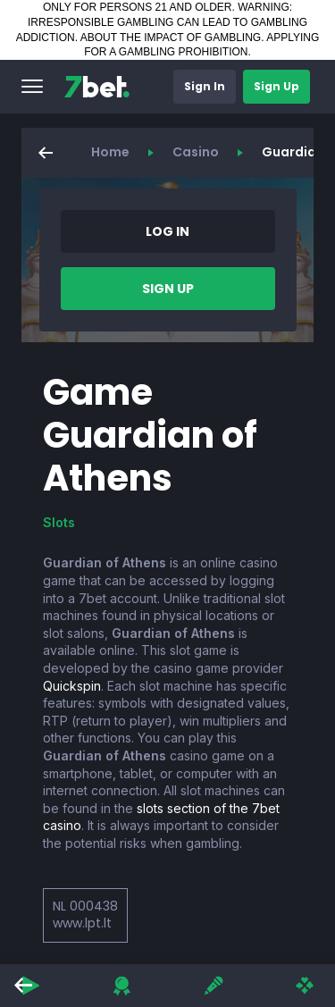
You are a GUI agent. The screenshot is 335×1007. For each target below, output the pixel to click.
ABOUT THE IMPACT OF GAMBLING (170, 37)
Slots (59, 522)
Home (110, 152)
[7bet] (97, 86)
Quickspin (72, 685)
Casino (195, 152)
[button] (32, 86)
